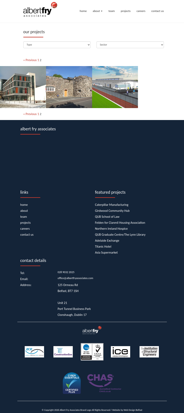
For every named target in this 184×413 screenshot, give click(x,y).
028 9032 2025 (66, 272)
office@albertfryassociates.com (75, 278)
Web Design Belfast (133, 410)
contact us (157, 11)
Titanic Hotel (103, 246)
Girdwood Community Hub (112, 211)
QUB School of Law (107, 217)
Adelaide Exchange (107, 240)
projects (126, 11)
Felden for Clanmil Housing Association (120, 223)
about (97, 11)
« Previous (30, 60)
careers (141, 11)
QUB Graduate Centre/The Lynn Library (120, 234)
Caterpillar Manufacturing (111, 205)
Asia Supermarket (106, 252)
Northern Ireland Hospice (111, 228)
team (111, 11)
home (83, 11)
